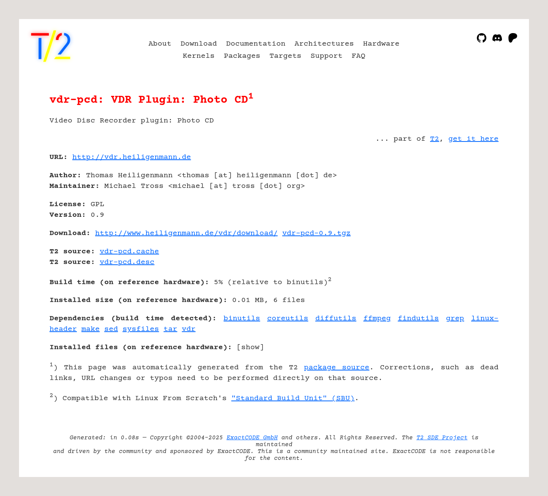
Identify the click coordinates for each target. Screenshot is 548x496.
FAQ (358, 56)
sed (111, 329)
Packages (242, 56)
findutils (418, 318)
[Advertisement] (476, 201)
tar (170, 329)
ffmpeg (377, 318)
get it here (473, 139)
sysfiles (141, 329)
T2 (434, 139)
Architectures (324, 44)
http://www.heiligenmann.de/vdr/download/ (186, 233)
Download (198, 44)
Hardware (381, 44)
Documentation (255, 44)
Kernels (199, 56)
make (90, 329)
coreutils (287, 318)
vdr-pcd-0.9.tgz (316, 233)
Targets (285, 56)
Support (326, 56)
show (250, 347)
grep (455, 318)
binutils (242, 318)
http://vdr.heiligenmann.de (131, 157)
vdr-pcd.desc (127, 262)
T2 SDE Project (441, 437)
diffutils (335, 318)
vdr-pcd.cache (129, 251)
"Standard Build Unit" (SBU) (293, 398)
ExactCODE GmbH (251, 437)
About (159, 44)
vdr (189, 329)
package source (337, 367)
